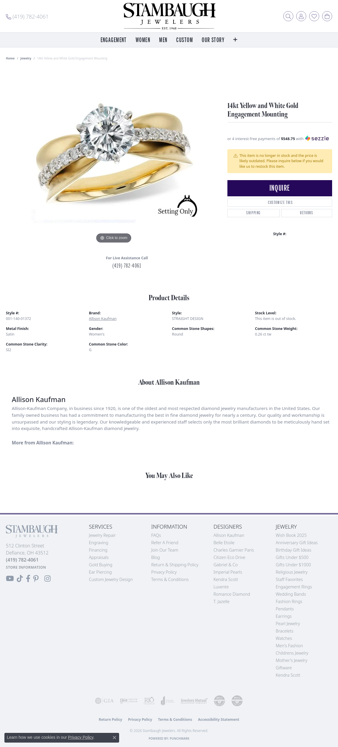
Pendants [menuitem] (285, 609)
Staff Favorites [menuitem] (289, 579)
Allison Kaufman (102, 318)
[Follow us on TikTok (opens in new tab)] (20, 578)
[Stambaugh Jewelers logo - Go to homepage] (169, 16)
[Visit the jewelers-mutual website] (194, 701)
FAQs (156, 535)
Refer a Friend (164, 542)
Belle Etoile (224, 542)
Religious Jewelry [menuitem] (291, 572)
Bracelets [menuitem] (284, 631)
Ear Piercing (100, 572)
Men (163, 40)
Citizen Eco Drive (229, 557)
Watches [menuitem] (284, 638)
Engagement (114, 40)
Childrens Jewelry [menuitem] (292, 653)
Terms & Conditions (170, 579)
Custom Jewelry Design (111, 579)
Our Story (213, 40)
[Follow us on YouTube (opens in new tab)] (10, 578)
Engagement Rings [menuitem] (294, 587)
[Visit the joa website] (168, 701)
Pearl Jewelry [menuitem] (288, 623)
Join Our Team (164, 550)
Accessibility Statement (218, 719)
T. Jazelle (222, 601)
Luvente (221, 587)
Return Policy (110, 719)
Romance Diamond (232, 594)
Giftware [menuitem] (284, 667)
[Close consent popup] (114, 737)
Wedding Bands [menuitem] (291, 594)
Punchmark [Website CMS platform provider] (179, 738)
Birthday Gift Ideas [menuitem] (293, 550)
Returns (306, 213)
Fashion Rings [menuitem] (289, 601)
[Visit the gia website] (104, 701)
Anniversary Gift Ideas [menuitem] (297, 542)
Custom (184, 40)
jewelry (25, 58)
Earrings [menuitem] (284, 616)
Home (10, 58)
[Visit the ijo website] (128, 701)
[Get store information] (26, 567)
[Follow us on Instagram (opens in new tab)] (47, 578)
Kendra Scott (226, 579)
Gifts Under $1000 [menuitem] (293, 564)
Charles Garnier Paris (234, 550)
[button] (288, 16)
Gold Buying (100, 564)
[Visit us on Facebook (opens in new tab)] (28, 578)
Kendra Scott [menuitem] (288, 675)
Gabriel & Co (226, 564)
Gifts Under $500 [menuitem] (292, 557)
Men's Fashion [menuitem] (289, 645)
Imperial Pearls (228, 572)
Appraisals (99, 557)
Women (143, 40)
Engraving (98, 542)
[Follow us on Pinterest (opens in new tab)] (36, 578)
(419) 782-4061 (126, 266)
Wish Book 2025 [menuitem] (291, 535)
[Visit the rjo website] (149, 701)
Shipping (253, 213)
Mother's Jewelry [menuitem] (291, 660)
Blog (155, 557)
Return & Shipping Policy (175, 564)
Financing (98, 550)
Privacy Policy (164, 572)
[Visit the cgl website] (237, 701)
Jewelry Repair (102, 535)
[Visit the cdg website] (219, 701)
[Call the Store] (22, 560)
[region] (113, 156)
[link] (27, 16)
